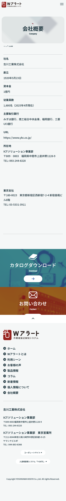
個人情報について (18, 402)
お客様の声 (14, 380)
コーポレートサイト (33, 468)
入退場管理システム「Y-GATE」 (33, 478)
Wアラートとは (16, 369)
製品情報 (12, 385)
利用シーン (14, 374)
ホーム (5, 47)
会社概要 (12, 408)
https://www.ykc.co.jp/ (17, 139)
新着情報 (12, 396)
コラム (11, 391)
